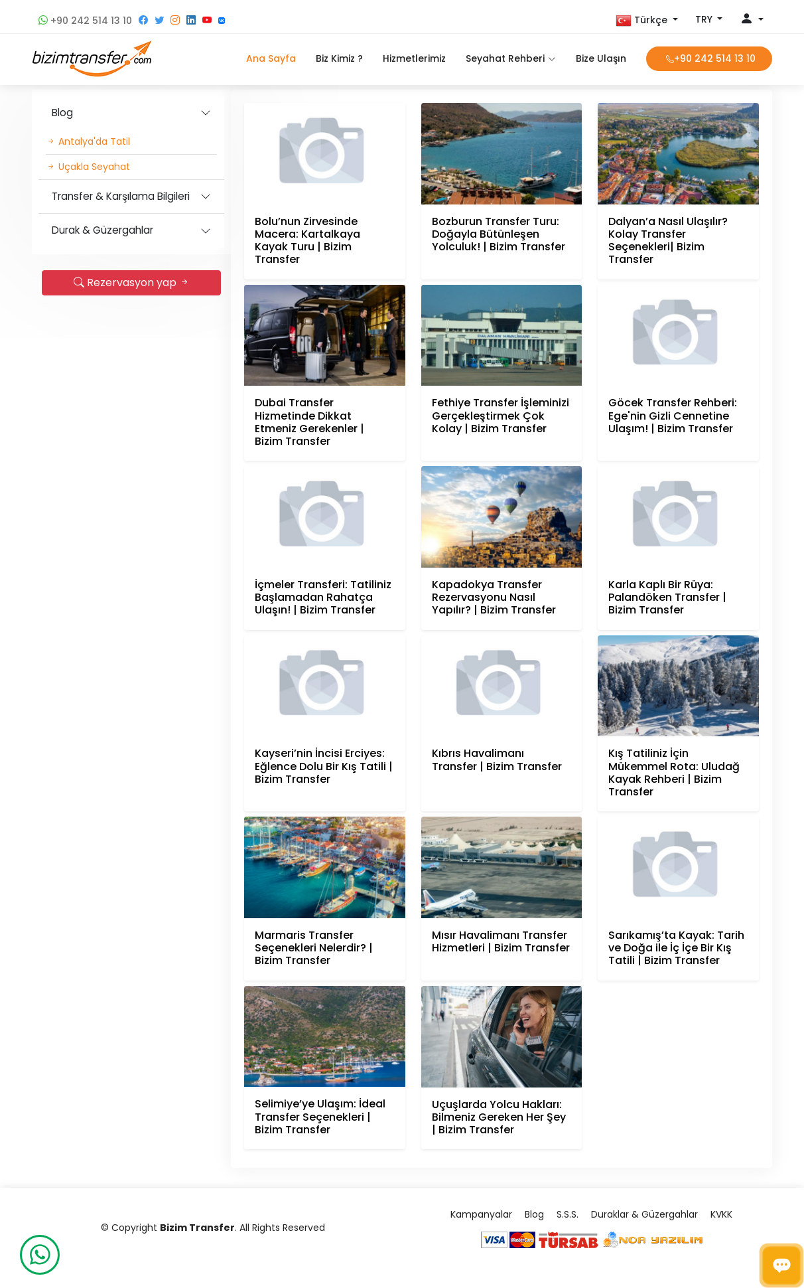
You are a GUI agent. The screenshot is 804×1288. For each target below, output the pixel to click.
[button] (647, 20)
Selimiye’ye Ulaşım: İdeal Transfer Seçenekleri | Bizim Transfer (320, 1116)
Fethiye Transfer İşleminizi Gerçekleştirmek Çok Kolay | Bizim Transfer (500, 415)
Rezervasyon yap (132, 282)
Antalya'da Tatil (88, 141)
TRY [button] (705, 19)
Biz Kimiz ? (339, 58)
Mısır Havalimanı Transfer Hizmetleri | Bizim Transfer (501, 941)
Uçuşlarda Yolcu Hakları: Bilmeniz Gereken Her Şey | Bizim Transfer (499, 1117)
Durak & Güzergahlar (102, 230)
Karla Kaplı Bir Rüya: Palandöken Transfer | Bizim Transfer (667, 597)
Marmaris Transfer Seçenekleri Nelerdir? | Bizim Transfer (314, 947)
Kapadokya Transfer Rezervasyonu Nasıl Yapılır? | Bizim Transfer (494, 597)
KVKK (721, 1214)
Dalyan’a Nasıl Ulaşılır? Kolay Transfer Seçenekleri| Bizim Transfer (668, 241)
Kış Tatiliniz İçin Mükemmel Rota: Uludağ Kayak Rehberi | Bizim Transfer (674, 772)
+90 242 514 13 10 (85, 20)
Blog (62, 113)
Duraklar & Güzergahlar (644, 1214)
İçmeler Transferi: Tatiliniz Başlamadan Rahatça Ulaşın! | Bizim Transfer (323, 597)
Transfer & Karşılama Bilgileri (121, 196)
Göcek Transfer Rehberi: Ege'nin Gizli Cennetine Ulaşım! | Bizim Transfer (672, 415)
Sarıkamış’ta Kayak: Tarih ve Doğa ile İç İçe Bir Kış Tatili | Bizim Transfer (676, 947)
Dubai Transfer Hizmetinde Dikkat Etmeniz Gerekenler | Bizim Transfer (309, 422)
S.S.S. (567, 1214)
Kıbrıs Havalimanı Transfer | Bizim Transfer (497, 759)
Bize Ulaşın (601, 58)
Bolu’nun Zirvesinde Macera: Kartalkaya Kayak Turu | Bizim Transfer (307, 241)
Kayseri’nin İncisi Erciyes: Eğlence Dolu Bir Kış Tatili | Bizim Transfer (324, 766)
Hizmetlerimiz (414, 58)
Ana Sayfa (271, 58)
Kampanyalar (481, 1214)
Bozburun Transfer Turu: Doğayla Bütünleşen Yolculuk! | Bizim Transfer (498, 234)
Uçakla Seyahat (88, 166)
